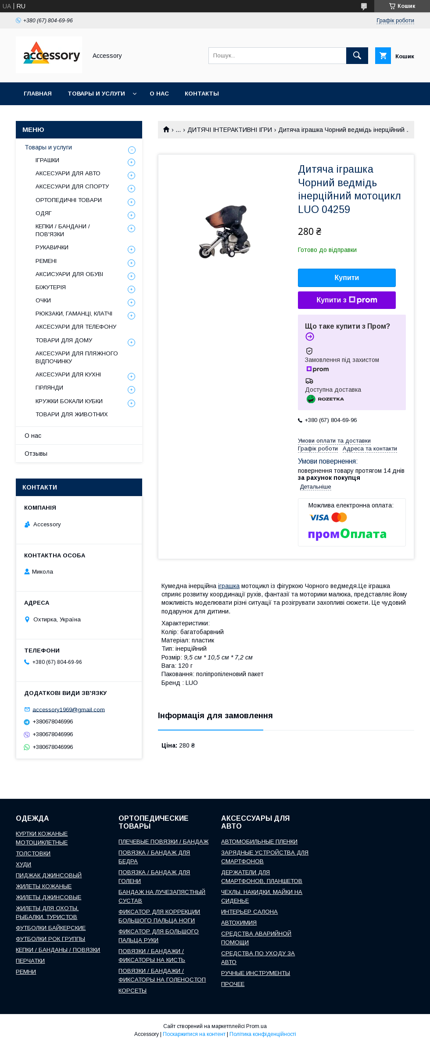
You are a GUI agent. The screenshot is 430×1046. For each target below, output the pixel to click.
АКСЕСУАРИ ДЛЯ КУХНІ (68, 374)
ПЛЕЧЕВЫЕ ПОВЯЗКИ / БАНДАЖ (163, 841)
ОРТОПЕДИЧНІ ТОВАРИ (69, 200)
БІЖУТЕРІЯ (51, 287)
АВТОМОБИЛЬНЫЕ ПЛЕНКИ (259, 841)
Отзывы (36, 453)
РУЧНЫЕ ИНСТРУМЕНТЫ (255, 973)
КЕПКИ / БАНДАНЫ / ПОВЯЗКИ (58, 950)
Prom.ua (256, 1026)
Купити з (346, 300)
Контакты (202, 93)
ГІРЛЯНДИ (49, 387)
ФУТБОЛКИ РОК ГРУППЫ (50, 939)
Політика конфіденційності (262, 1034)
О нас (159, 93)
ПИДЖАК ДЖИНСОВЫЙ (49, 875)
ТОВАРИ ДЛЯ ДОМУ (64, 340)
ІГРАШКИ (47, 160)
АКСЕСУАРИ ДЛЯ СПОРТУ (72, 186)
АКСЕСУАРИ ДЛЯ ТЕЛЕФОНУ (76, 326)
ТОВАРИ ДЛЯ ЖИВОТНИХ (72, 414)
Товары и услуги (96, 93)
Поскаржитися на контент (194, 1034)
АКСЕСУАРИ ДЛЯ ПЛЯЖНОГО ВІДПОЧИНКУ (77, 357)
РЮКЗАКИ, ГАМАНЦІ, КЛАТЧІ (74, 313)
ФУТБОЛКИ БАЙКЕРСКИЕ (51, 928)
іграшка (229, 585)
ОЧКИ (43, 300)
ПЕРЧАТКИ (30, 960)
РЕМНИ (26, 971)
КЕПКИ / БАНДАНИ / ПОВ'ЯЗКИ (63, 230)
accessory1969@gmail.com (68, 709)
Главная (38, 93)
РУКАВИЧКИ (52, 247)
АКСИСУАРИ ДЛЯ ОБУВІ (69, 274)
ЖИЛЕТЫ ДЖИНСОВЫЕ (48, 897)
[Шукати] (357, 55)
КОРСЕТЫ (132, 990)
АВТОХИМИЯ (239, 922)
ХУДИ (23, 864)
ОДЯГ (44, 213)
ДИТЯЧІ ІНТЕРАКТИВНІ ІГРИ (229, 129)
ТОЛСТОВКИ (33, 853)
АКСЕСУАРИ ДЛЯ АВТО (68, 173)
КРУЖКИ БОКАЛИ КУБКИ (69, 401)
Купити (347, 277)
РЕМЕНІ (46, 261)
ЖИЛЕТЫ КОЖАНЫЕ (44, 886)
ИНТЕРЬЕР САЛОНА (249, 911)
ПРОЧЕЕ (232, 984)
